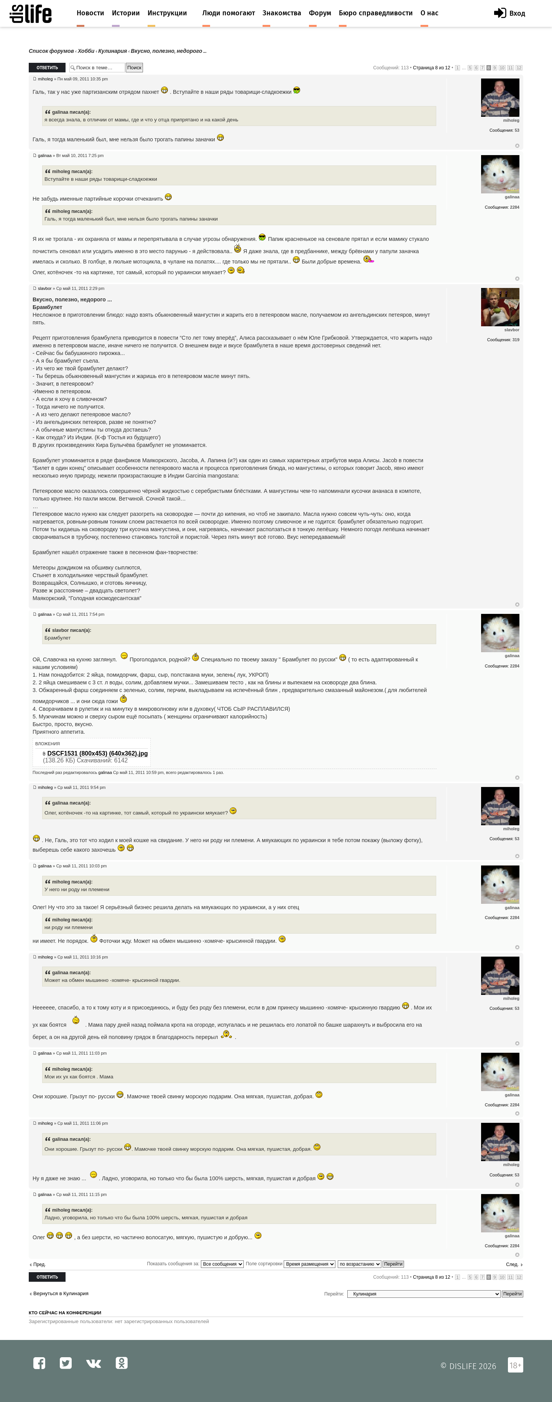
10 (502, 67)
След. (512, 1264)
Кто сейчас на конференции (65, 1312)
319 (516, 339)
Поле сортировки (290, 1263)
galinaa (44, 155)
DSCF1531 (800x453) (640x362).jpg (97, 753)
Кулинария (112, 51)
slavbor (44, 288)
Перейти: (334, 1294)
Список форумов (51, 51)
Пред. (39, 1264)
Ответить (47, 67)
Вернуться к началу (517, 146)
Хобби (86, 51)
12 (519, 67)
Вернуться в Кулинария (61, 1293)
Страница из (431, 67)
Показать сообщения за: (195, 1263)
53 (517, 130)
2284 (514, 207)
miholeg (45, 79)
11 (510, 67)
